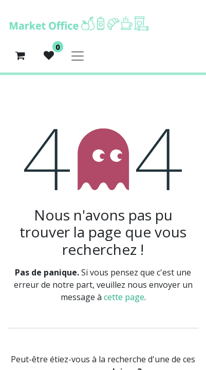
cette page (124, 297)
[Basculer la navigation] (77, 55)
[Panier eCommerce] (20, 55)
